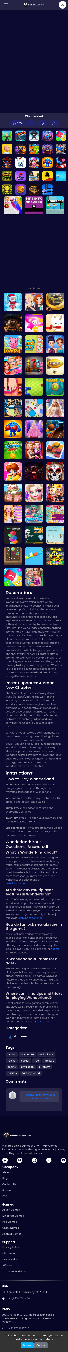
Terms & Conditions (14, 1271)
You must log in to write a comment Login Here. (39, 1096)
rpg (37, 1060)
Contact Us (9, 1184)
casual (25, 1060)
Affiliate (7, 1265)
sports (12, 1067)
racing (11, 1060)
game (55, 949)
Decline (41, 1345)
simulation (27, 1067)
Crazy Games (10, 1228)
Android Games (11, 1234)
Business (7, 1190)
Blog (5, 1178)
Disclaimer (8, 1253)
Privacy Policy (10, 1247)
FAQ (4, 1196)
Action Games (11, 1210)
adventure (27, 1054)
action (11, 1054)
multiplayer (46, 1054)
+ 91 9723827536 (19, 1328)
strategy (44, 1067)
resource (43, 1021)
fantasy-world (31, 1073)
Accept (27, 1345)
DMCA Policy (10, 1259)
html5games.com (16, 883)
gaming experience (31, 918)
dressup (49, 1060)
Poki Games (9, 1222)
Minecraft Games (13, 1216)
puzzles (12, 1073)
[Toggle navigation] (6, 5)
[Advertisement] (34, 251)
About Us (7, 1172)
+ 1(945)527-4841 (20, 1298)
